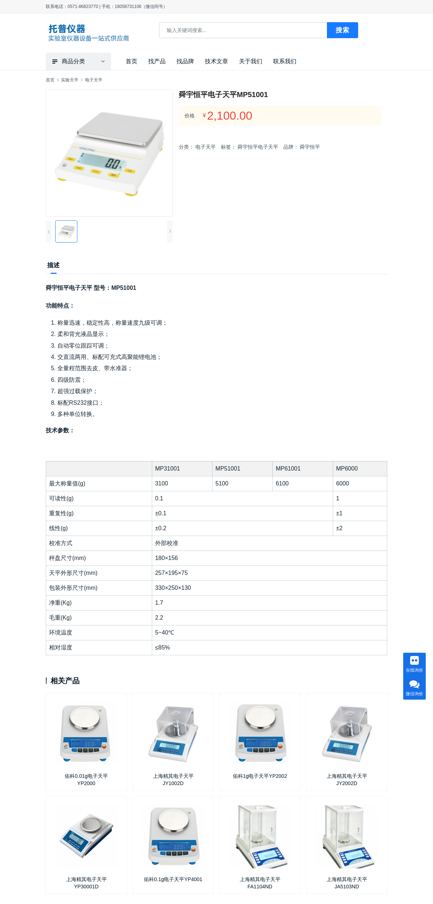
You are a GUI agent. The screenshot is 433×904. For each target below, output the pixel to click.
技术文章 (216, 61)
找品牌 (185, 61)
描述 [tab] (53, 265)
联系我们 (284, 61)
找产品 (157, 61)
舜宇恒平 (310, 147)
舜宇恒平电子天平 (258, 147)
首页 (131, 61)
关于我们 (250, 61)
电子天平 (205, 147)
